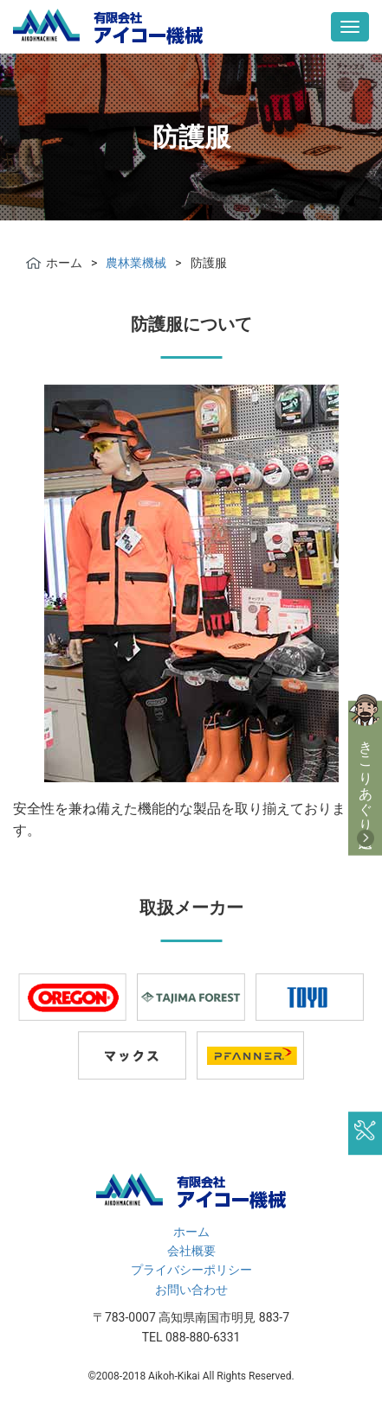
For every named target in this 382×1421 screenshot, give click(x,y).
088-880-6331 (202, 1337)
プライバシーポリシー (191, 1270)
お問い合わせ (191, 1290)
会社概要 (191, 1251)
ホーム (191, 1232)
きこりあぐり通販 (366, 778)
